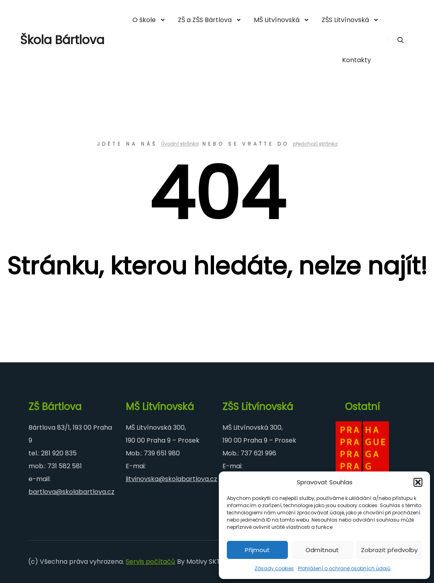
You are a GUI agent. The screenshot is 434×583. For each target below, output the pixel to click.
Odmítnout (322, 550)
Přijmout (257, 550)
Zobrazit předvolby (389, 550)
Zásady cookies (274, 568)
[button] (418, 482)
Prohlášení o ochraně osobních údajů (344, 568)
